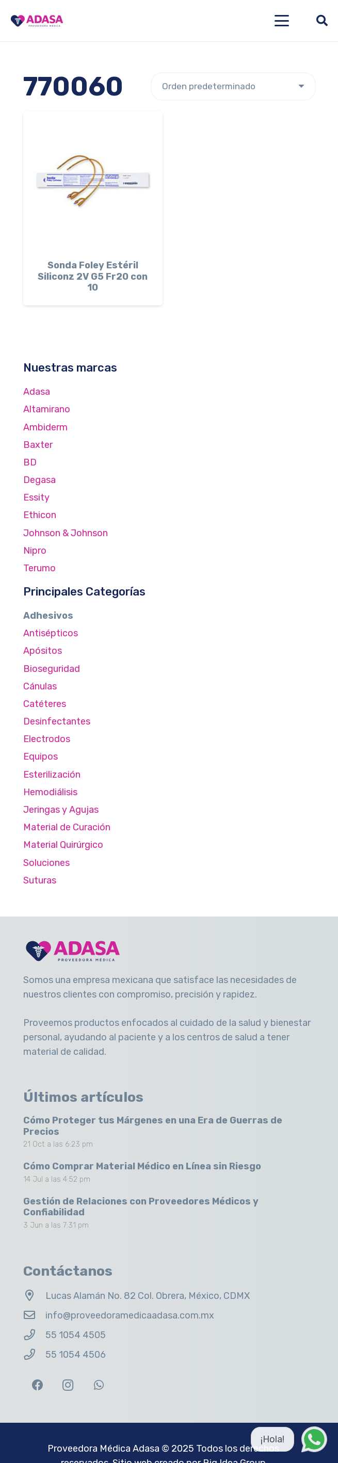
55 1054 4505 (75, 1335)
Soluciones (46, 863)
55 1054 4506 (75, 1354)
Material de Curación (66, 827)
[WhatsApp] (99, 1385)
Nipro (34, 550)
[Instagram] (68, 1385)
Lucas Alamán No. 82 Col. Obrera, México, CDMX (147, 1295)
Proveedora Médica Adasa (103, 1448)
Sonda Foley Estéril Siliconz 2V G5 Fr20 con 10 (93, 276)
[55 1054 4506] (34, 1354)
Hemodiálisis (50, 792)
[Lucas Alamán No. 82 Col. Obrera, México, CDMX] (34, 1295)
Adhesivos (48, 615)
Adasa (36, 391)
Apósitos (42, 650)
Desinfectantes (56, 721)
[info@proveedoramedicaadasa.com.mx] (34, 1315)
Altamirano (46, 409)
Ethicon (39, 515)
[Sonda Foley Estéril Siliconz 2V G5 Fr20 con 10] (93, 181)
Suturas (39, 880)
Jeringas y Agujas (61, 809)
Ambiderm (45, 427)
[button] (282, 20)
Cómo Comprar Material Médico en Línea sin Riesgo (142, 1166)
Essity (36, 497)
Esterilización (52, 774)
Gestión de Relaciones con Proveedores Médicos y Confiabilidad (141, 1207)
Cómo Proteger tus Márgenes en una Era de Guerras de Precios (152, 1126)
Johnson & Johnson (65, 533)
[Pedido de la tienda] (233, 86)
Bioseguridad (51, 668)
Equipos (40, 756)
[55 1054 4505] (34, 1335)
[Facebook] (37, 1385)
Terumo (39, 568)
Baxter (38, 445)
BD (30, 462)
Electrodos (46, 739)
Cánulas (40, 686)
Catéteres (44, 704)
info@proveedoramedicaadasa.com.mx (129, 1315)
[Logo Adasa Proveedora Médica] (37, 20)
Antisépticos (50, 633)
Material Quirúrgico (63, 844)
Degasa (39, 480)
